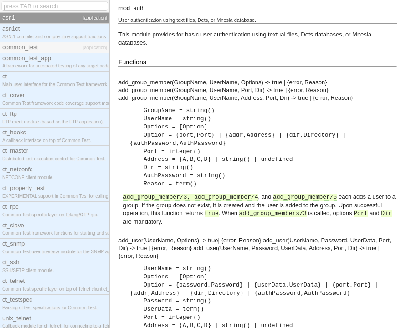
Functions (132, 62)
